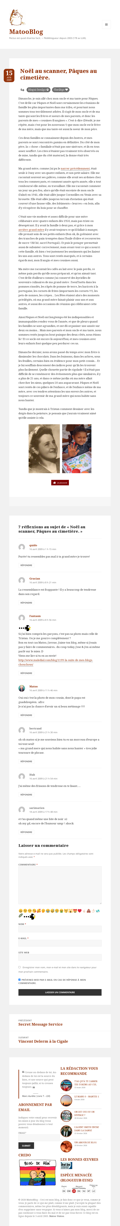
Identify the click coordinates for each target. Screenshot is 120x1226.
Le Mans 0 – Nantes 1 (86, 1096)
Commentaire (28, 864)
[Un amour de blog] (66, 1146)
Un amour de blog (85, 1142)
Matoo (33, 686)
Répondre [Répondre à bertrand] (26, 761)
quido (33, 545)
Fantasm (35, 616)
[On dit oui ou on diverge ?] (66, 1116)
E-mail (23, 938)
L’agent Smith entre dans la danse (86, 1129)
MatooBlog (26, 31)
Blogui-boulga (37, 89)
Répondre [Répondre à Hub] (26, 794)
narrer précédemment (75, 168)
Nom (22, 924)
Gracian (34, 578)
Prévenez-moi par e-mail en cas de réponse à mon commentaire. (52, 981)
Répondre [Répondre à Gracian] (26, 602)
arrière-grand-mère (31, 229)
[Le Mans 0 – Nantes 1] (66, 1101)
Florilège (59, 89)
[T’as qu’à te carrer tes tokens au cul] (66, 1085)
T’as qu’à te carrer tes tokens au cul (85, 1083)
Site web (23, 952)
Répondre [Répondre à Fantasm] (26, 673)
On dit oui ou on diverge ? (84, 1113)
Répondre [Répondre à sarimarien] (26, 832)
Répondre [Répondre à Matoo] (26, 715)
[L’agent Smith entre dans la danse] (66, 1131)
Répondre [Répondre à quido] (26, 565)
